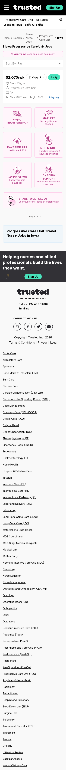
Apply (54, 77)
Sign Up (54, 7)
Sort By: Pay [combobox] (14, 63)
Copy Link (36, 77)
